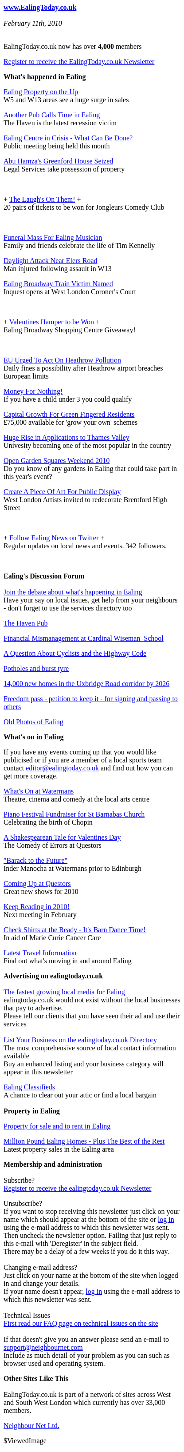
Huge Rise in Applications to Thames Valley (66, 437)
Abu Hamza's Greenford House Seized (58, 161)
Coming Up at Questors (37, 883)
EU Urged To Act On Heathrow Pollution (62, 360)
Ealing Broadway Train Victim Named (58, 283)
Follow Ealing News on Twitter (53, 538)
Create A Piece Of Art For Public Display (62, 491)
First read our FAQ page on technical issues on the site (81, 1323)
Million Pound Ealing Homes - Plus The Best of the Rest (84, 1141)
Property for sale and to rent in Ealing (57, 1126)
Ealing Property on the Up (41, 92)
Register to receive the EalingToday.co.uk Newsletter (79, 61)
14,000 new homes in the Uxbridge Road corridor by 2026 (86, 683)
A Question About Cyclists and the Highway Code (75, 653)
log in (166, 1219)
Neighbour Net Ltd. (31, 1425)
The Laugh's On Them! (42, 199)
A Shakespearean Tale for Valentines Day (62, 837)
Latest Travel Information (40, 953)
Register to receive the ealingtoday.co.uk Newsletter (78, 1188)
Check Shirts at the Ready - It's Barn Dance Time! (75, 929)
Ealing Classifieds (29, 1087)
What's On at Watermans (39, 791)
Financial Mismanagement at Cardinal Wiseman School (84, 638)
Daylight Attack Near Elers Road (51, 260)
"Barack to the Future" (35, 860)
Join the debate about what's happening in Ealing (73, 592)
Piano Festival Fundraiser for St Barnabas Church (74, 814)
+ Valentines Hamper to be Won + (52, 322)
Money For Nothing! (33, 391)
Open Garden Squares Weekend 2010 (57, 460)
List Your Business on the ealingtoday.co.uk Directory (80, 1040)
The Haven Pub (26, 623)
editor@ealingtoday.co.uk (62, 768)
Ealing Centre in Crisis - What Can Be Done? (68, 138)
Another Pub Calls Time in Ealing (52, 115)
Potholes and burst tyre (36, 668)
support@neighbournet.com (43, 1347)
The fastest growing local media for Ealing (64, 992)
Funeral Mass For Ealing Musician (53, 237)
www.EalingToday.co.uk (40, 7)
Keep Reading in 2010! (37, 906)
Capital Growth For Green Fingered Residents (69, 414)
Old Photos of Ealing (33, 722)
